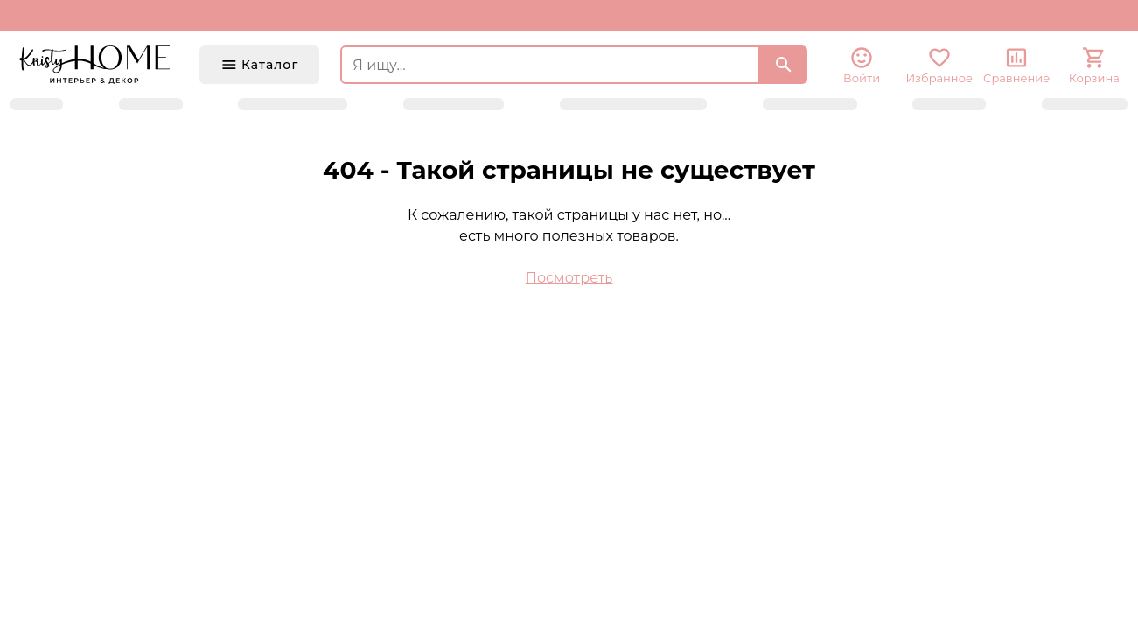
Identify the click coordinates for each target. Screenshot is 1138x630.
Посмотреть (569, 278)
